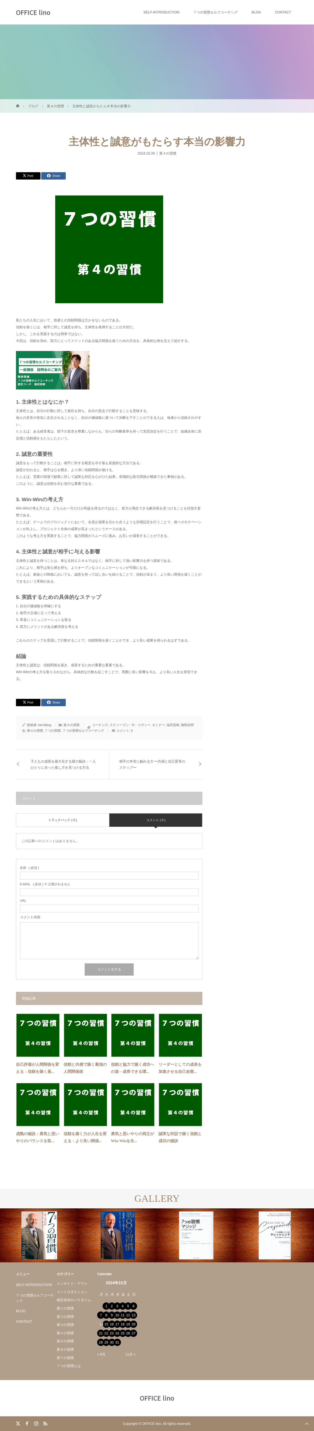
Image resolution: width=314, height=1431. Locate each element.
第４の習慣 (167, 153)
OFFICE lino (33, 12)
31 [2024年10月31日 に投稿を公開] (117, 1342)
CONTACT (283, 12)
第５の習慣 (65, 1341)
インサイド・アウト (72, 1283)
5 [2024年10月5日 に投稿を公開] (128, 1306)
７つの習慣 (53, 730)
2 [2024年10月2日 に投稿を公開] (112, 1306)
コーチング (100, 725)
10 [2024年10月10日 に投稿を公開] (117, 1315)
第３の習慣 (65, 1325)
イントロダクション (72, 1292)
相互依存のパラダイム (74, 1300)
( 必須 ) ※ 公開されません (45, 884)
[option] (39, 1235)
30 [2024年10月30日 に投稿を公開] (112, 1342)
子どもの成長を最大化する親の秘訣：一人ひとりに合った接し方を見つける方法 (63, 764)
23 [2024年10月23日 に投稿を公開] (112, 1333)
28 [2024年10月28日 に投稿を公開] (101, 1342)
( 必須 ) (29, 867)
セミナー (158, 725)
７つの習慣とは (69, 1366)
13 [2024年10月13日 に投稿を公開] (134, 1315)
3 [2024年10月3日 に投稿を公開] (117, 1306)
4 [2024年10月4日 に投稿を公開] (123, 1306)
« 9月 (101, 1354)
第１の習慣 (65, 1308)
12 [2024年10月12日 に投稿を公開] (128, 1315)
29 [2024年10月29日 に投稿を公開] (106, 1342)
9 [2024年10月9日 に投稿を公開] (112, 1315)
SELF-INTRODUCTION (161, 12)
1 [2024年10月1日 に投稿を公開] (106, 1306)
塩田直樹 (173, 725)
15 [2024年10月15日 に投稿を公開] (106, 1324)
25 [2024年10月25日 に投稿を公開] (123, 1333)
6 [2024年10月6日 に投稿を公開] (134, 1306)
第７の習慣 (65, 1358)
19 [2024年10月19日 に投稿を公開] (128, 1324)
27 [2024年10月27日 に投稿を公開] (134, 1333)
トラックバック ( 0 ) (62, 820)
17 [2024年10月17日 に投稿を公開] (117, 1324)
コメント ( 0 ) (156, 820)
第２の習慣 (65, 1317)
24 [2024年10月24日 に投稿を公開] (117, 1333)
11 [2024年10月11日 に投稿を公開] (123, 1315)
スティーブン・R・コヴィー (130, 725)
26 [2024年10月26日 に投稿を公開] (128, 1333)
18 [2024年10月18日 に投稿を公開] (123, 1324)
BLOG (256, 12)
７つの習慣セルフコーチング (215, 12)
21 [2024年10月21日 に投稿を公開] (101, 1333)
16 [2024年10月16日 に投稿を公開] (112, 1324)
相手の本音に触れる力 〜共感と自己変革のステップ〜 (152, 764)
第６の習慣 (65, 1349)
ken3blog (44, 725)
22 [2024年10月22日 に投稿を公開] (106, 1333)
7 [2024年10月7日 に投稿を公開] (101, 1315)
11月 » (130, 1354)
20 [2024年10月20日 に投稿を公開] (134, 1324)
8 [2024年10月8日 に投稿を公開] (106, 1315)
